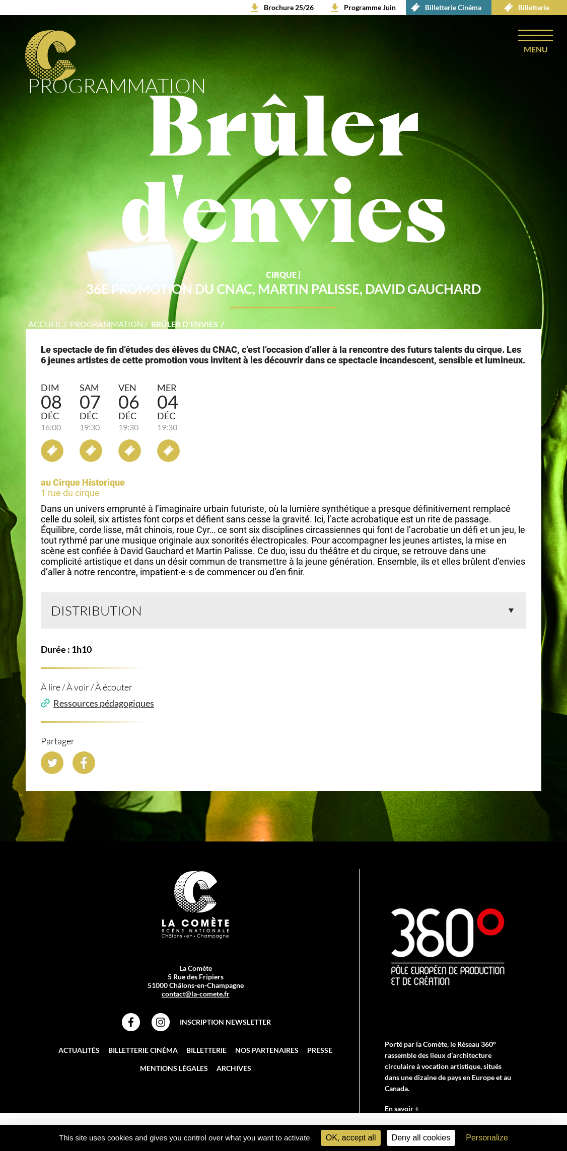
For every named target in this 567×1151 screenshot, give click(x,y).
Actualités (79, 1055)
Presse (319, 1055)
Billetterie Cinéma (443, 7)
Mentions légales (174, 1073)
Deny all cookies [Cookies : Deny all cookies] (421, 1137)
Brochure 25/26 (289, 7)
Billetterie (524, 7)
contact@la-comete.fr (196, 999)
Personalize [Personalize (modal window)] (487, 1137)
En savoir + (402, 1114)
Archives (234, 1073)
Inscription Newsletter (225, 1027)
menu (535, 49)
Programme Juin (370, 7)
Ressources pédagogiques (103, 708)
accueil (45, 329)
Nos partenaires (267, 1055)
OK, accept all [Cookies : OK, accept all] (351, 1137)
